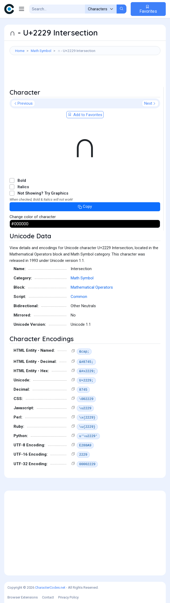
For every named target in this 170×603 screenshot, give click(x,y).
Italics (23, 186)
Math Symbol (41, 51)
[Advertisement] (85, 73)
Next (150, 103)
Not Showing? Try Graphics (43, 193)
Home (19, 51)
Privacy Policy (68, 597)
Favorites (148, 9)
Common (79, 296)
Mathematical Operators (92, 287)
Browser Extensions (22, 597)
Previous (23, 103)
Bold (22, 180)
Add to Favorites (85, 114)
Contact (48, 597)
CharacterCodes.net (50, 587)
